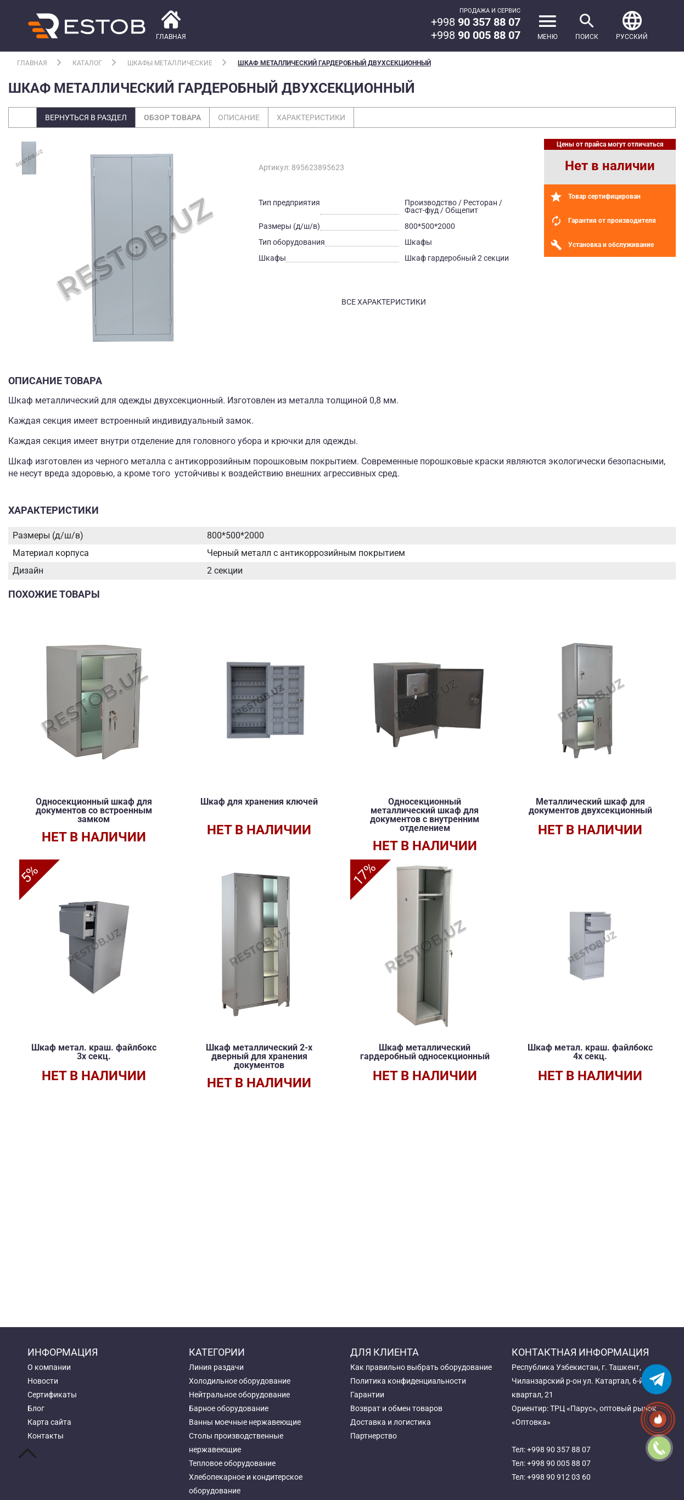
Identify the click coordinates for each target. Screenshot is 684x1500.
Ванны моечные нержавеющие (245, 1422)
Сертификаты (52, 1394)
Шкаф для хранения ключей (259, 801)
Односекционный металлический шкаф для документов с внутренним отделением (424, 814)
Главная (32, 63)
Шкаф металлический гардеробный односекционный (425, 1051)
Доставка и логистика (390, 1422)
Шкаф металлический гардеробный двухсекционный (334, 63)
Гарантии (367, 1394)
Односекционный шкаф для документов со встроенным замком (94, 810)
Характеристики (311, 117)
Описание (239, 117)
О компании (49, 1367)
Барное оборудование (228, 1408)
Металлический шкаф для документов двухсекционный (590, 806)
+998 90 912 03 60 (559, 1477)
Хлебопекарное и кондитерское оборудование (245, 1484)
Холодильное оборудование (239, 1381)
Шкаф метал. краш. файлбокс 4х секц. (590, 1051)
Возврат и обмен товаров (396, 1408)
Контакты (45, 1435)
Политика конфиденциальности (408, 1381)
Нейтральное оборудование (239, 1394)
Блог (35, 1408)
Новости (42, 1381)
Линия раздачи (216, 1367)
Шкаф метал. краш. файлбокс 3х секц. (93, 1051)
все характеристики (383, 301)
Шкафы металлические (169, 63)
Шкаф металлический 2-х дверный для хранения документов (259, 1056)
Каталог (87, 63)
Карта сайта (49, 1422)
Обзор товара (172, 117)
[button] (632, 26)
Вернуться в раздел (86, 117)
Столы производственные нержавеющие (236, 1442)
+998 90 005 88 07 (559, 1463)
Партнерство (373, 1435)
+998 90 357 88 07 (559, 1449)
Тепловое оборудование (232, 1463)
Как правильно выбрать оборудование (421, 1367)
